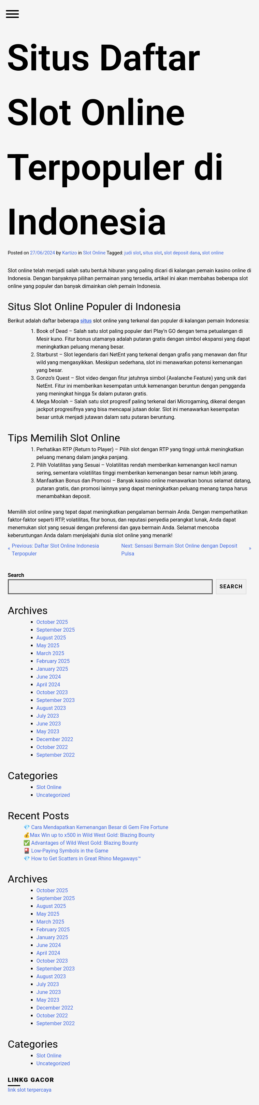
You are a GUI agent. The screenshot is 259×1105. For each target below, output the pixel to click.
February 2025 (53, 661)
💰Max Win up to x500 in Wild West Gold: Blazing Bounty (88, 835)
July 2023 (47, 716)
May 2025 (47, 645)
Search (16, 575)
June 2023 (48, 724)
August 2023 (51, 708)
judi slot (132, 253)
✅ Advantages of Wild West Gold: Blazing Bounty (80, 843)
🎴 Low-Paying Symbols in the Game (65, 851)
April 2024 (48, 685)
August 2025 (51, 638)
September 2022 (55, 755)
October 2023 (52, 692)
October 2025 (52, 622)
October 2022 (52, 747)
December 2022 (54, 739)
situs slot (152, 253)
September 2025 (55, 630)
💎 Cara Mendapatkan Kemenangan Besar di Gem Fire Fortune (95, 827)
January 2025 (52, 669)
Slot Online (94, 253)
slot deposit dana (182, 253)
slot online (212, 253)
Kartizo (69, 253)
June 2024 (48, 677)
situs (86, 321)
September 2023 (55, 700)
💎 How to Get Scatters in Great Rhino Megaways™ (82, 858)
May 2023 (47, 731)
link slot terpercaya (29, 1090)
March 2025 (50, 653)
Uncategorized (53, 795)
